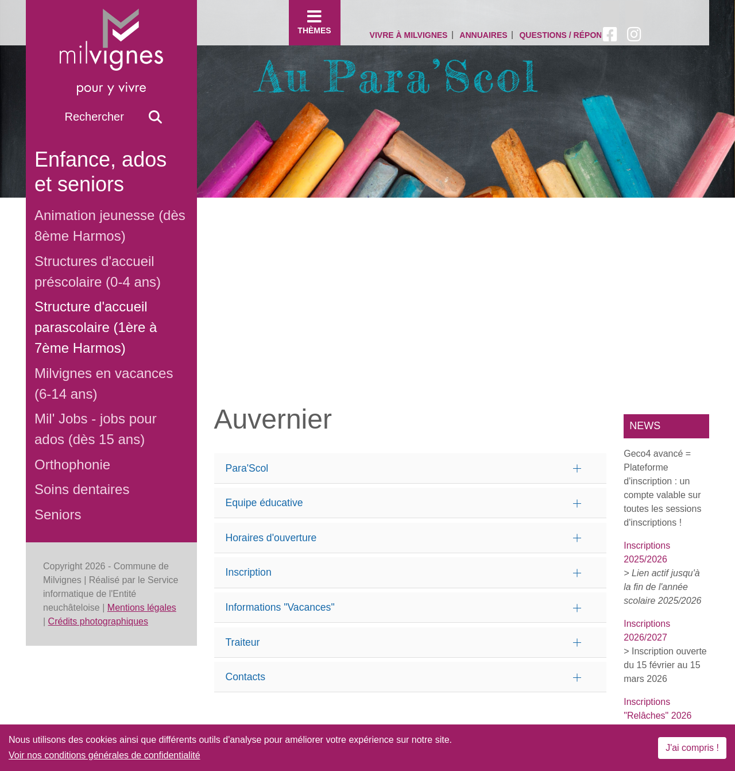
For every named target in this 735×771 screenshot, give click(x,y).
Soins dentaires (81, 489)
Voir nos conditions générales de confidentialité (104, 755)
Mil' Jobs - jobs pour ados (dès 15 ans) (95, 429)
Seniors (57, 514)
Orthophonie (72, 464)
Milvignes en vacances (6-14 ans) (103, 383)
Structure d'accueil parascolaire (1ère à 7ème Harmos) (95, 327)
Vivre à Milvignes (409, 35)
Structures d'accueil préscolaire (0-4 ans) (97, 271)
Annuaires (483, 35)
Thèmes (314, 22)
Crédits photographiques (98, 621)
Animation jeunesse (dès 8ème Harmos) (109, 225)
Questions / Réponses (568, 35)
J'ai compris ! (692, 748)
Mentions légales (141, 607)
